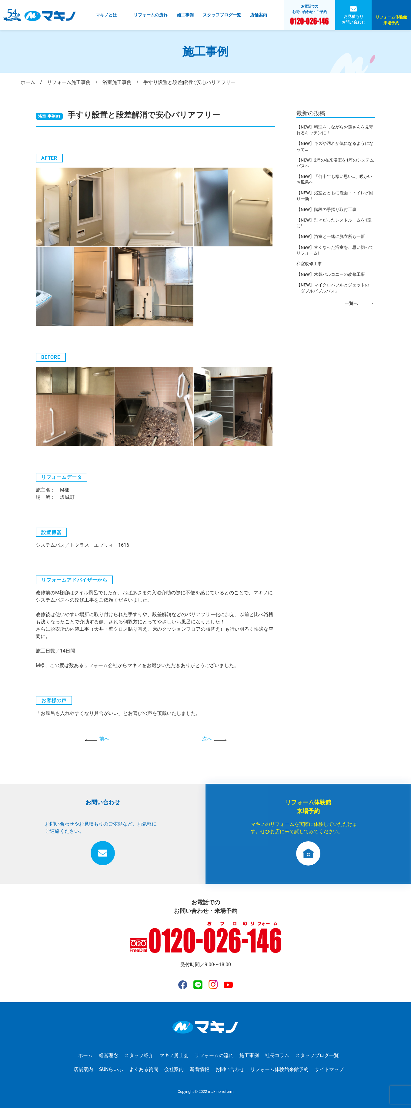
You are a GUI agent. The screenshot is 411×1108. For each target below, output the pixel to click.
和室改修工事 (309, 263)
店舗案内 (258, 15)
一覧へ (351, 303)
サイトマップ (329, 1069)
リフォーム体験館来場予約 (391, 20)
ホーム (85, 1055)
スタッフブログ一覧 (222, 15)
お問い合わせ (229, 1069)
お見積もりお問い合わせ (353, 19)
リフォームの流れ (151, 15)
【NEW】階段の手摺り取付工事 (326, 209)
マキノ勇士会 (174, 1055)
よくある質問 (143, 1069)
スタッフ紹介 (138, 1055)
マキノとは (106, 15)
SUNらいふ (111, 1069)
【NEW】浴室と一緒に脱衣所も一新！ (332, 236)
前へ (104, 739)
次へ (207, 739)
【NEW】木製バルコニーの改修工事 (330, 274)
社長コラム (277, 1055)
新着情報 (199, 1069)
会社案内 (174, 1069)
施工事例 (185, 15)
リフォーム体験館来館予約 (279, 1069)
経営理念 (108, 1055)
